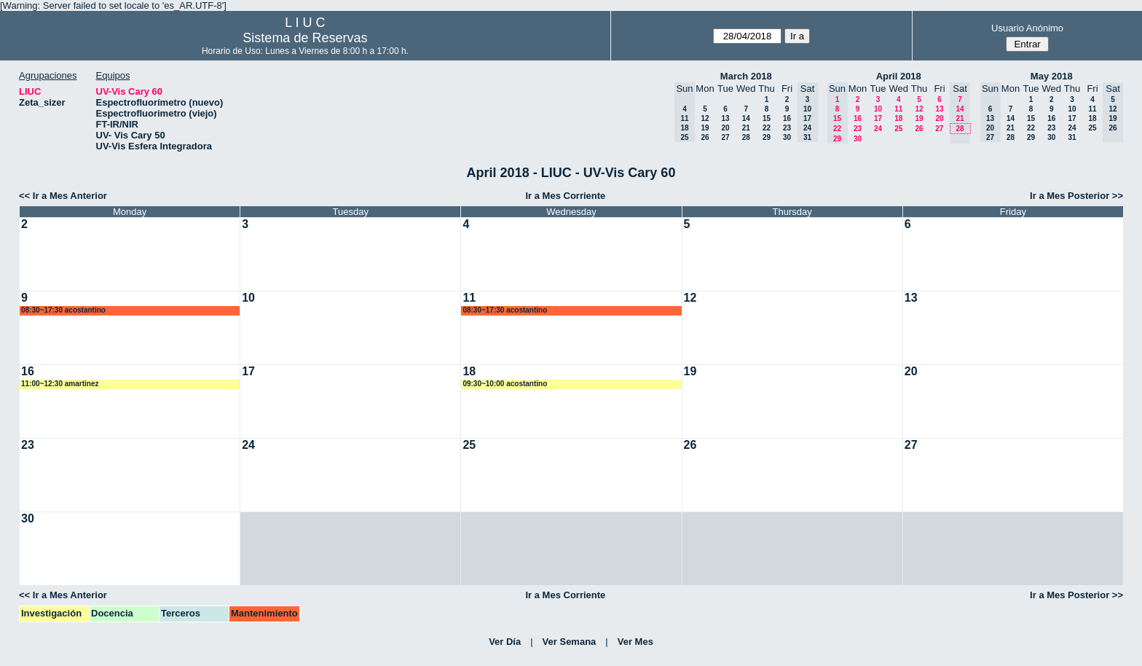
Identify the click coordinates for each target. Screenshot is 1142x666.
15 (767, 118)
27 (725, 137)
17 (878, 118)
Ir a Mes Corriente (565, 195)
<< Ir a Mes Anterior (63, 195)
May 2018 (1052, 76)
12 (705, 118)
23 (787, 128)
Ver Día (505, 641)
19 (705, 128)
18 (898, 118)
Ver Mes (635, 641)
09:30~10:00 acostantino (504, 384)
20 (725, 128)
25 (898, 129)
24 (878, 129)
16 (787, 118)
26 (705, 137)
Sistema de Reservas (305, 38)
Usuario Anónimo (1027, 28)
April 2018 (898, 76)
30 (787, 137)
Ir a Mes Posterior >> (1076, 195)
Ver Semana (569, 641)
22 (767, 128)
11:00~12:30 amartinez (59, 384)
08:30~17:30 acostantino (63, 310)
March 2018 (746, 76)
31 (1072, 137)
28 (746, 137)
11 (898, 109)
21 (746, 128)
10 (878, 109)
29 (767, 137)
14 (746, 118)
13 (725, 118)
